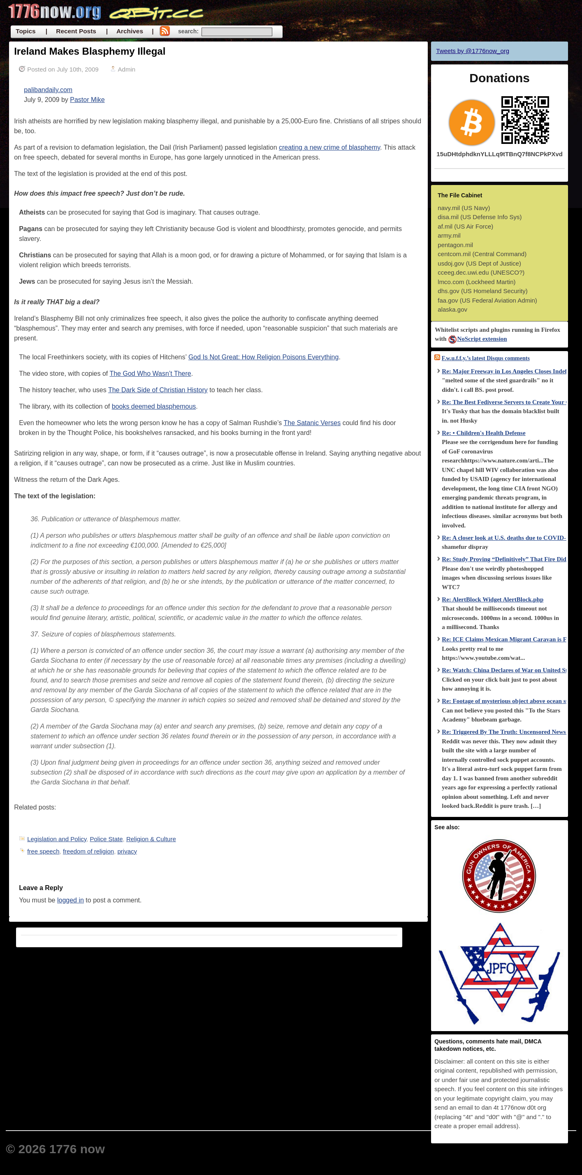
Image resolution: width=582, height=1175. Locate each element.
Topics (25, 31)
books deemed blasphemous (154, 406)
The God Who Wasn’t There (150, 373)
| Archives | (130, 31)
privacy (127, 851)
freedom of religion (88, 851)
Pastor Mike (87, 99)
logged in (70, 900)
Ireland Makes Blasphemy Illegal (89, 51)
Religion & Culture (151, 838)
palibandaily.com (48, 89)
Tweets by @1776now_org (472, 50)
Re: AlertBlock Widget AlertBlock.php (492, 599)
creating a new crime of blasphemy (329, 147)
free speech (43, 851)
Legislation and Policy (56, 838)
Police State (106, 838)
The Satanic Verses (312, 422)
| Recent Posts (71, 31)
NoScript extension (477, 338)
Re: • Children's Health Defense (483, 433)
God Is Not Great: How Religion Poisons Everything (263, 357)
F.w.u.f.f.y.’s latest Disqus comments (486, 358)
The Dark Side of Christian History (158, 389)
